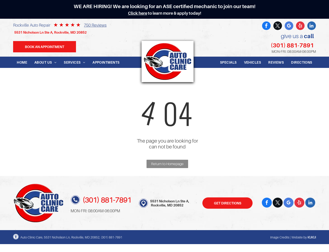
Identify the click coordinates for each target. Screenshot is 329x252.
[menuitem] (22, 62)
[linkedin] (311, 26)
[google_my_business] (289, 26)
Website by (299, 237)
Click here (137, 13)
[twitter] (277, 26)
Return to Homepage (167, 164)
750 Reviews (95, 25)
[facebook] (266, 26)
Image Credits (279, 237)
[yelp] (300, 26)
